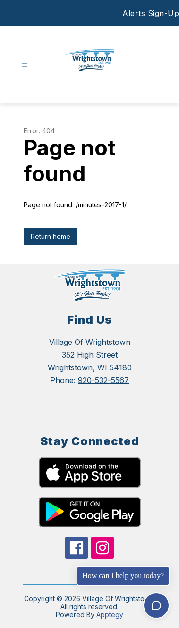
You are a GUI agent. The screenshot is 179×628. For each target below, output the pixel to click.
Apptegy (109, 615)
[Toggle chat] (156, 605)
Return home (50, 236)
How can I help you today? (123, 575)
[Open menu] (24, 65)
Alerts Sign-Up (150, 13)
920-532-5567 (103, 380)
